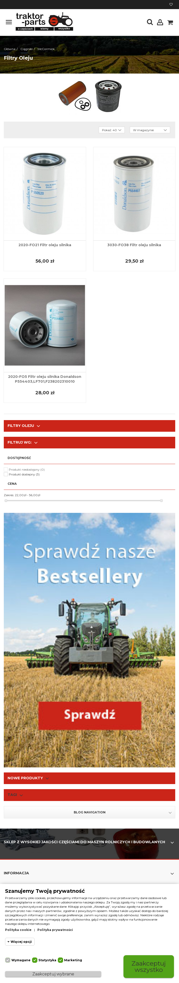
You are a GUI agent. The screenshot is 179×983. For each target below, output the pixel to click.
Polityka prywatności (55, 930)
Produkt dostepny (24, 474)
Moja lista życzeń (171, 4)
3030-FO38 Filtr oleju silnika (134, 245)
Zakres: (9, 495)
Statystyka (47, 960)
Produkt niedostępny (27, 469)
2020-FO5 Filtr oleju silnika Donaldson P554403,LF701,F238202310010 (44, 379)
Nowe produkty (25, 778)
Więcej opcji (21, 942)
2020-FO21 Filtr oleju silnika (44, 245)
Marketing (73, 960)
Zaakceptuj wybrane (53, 974)
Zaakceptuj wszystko (149, 966)
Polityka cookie (18, 930)
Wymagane (21, 960)
